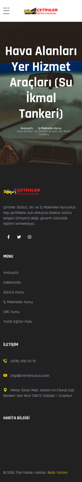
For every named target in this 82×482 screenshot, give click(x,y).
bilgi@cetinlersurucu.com (29, 375)
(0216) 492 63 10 (23, 361)
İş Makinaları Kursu (49, 128)
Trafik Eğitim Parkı (17, 321)
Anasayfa (27, 128)
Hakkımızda (12, 282)
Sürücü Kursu (13, 292)
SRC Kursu (11, 311)
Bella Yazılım (57, 472)
